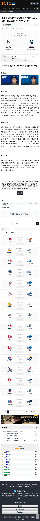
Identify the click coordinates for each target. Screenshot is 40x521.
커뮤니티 (11, 8)
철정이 (8, 459)
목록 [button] (20, 28)
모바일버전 (20, 512)
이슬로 (8, 472)
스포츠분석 (3, 11)
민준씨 (8, 462)
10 (31, 412)
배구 (22, 229)
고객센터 (32, 8)
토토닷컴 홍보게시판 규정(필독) (10, 438)
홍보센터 (25, 8)
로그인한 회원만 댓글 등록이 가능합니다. (20, 214)
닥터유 (8, 469)
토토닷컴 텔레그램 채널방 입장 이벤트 (12, 431)
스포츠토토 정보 (10, 11)
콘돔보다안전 (9, 203)
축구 (8, 229)
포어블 (8, 474)
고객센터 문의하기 (20, 509)
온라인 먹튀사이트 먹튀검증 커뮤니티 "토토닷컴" (15, 440)
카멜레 (8, 454)
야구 (13, 229)
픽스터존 (4, 8)
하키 (26, 229)
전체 (3, 229)
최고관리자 (8, 25)
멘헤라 (8, 457)
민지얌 (8, 464)
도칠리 (8, 467)
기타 (31, 229)
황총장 (8, 451)
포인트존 (18, 8)
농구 (17, 229)
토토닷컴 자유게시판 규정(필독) (10, 436)
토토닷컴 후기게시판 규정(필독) (10, 433)
